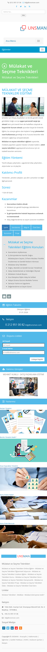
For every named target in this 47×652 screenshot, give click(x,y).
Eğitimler (6, 49)
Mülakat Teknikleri (9, 595)
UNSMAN (14, 636)
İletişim (4, 643)
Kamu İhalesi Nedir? (23, 507)
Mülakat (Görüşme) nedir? (34, 595)
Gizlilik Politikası (16, 640)
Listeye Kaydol (37, 359)
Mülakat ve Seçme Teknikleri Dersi (28, 577)
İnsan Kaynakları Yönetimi (23, 478)
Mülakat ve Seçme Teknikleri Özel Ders (21, 586)
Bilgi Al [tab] (26, 227)
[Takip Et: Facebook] (16, 6)
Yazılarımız (10, 401)
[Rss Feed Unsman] (29, 6)
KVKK (26, 640)
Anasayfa (23, 636)
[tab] (6, 227)
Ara (23, 15)
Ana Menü (11, 40)
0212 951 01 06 (15, 2)
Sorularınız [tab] (16, 227)
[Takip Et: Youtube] (16, 628)
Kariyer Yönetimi (23, 420)
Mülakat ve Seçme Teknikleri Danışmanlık (18, 580)
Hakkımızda (32, 636)
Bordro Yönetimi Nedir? (23, 449)
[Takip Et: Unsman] (25, 6)
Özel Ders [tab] (36, 227)
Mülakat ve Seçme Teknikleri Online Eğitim (18, 568)
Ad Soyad (6, 341)
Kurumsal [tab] (7, 233)
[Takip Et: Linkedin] (12, 628)
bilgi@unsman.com (32, 2)
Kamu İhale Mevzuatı (23, 535)
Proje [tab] (17, 233)
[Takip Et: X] (20, 6)
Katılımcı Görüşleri (14, 369)
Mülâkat (20, 595)
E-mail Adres (8, 348)
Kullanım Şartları (36, 640)
